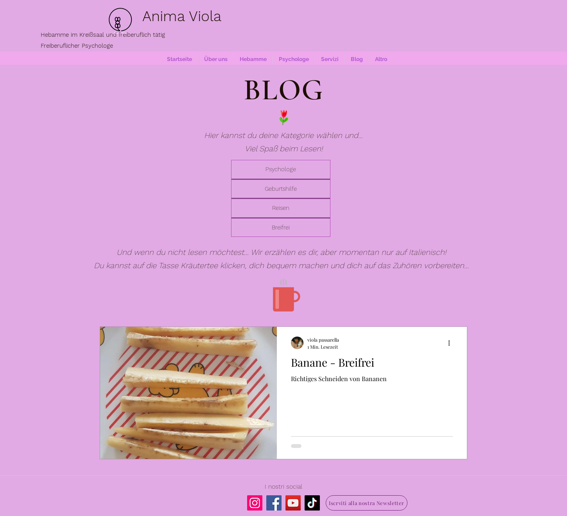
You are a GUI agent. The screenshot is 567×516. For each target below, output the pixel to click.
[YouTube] (293, 503)
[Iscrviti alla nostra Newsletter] (366, 503)
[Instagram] (254, 503)
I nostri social (283, 486)
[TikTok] (312, 503)
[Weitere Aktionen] (451, 343)
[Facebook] (274, 503)
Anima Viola (181, 16)
